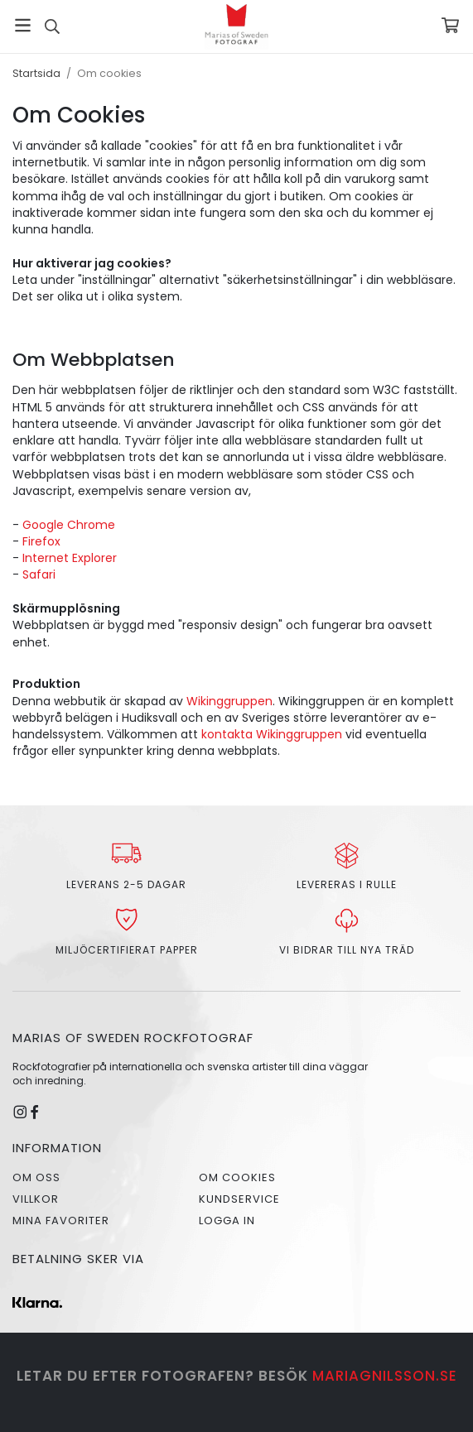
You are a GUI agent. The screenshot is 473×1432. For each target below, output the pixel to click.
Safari (39, 574)
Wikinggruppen (229, 701)
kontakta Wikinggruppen (273, 734)
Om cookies (237, 1177)
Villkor (35, 1199)
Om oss (36, 1177)
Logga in (227, 1220)
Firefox (41, 541)
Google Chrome (68, 525)
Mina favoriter (60, 1220)
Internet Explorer (69, 558)
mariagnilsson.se (384, 1376)
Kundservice (239, 1199)
